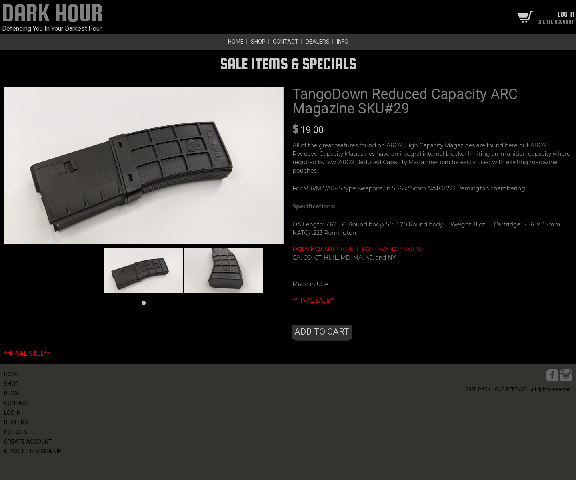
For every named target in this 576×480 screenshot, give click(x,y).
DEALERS (318, 41)
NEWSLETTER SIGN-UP (33, 451)
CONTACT (285, 41)
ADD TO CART (322, 332)
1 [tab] (144, 303)
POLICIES (15, 432)
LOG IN (12, 412)
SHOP (258, 41)
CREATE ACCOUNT (28, 441)
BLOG (11, 393)
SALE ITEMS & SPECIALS (288, 64)
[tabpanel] (144, 270)
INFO (342, 41)
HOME (236, 41)
